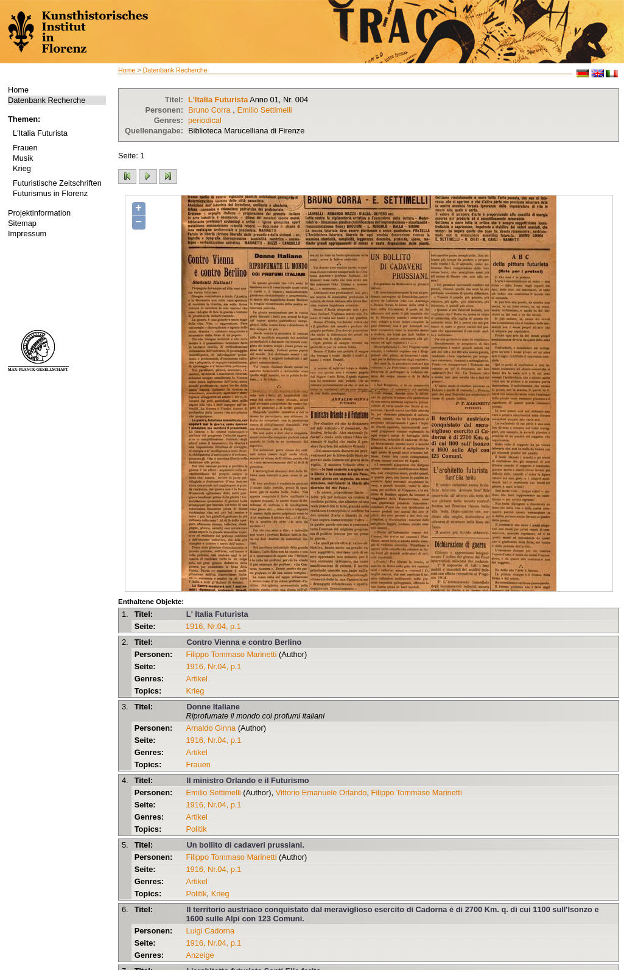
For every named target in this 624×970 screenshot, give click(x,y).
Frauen (25, 147)
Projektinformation (39, 212)
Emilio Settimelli (264, 109)
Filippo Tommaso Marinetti (231, 654)
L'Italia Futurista (40, 133)
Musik (23, 158)
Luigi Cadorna (210, 930)
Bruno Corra (209, 109)
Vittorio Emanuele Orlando (321, 792)
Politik (196, 829)
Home (18, 89)
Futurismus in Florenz (50, 193)
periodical (205, 120)
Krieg (22, 168)
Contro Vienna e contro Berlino (243, 642)
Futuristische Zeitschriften (57, 183)
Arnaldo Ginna (211, 728)
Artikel (197, 678)
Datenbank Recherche (46, 100)
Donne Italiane (212, 706)
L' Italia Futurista (217, 614)
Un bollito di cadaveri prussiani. (245, 844)
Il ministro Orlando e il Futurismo (247, 780)
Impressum (27, 233)
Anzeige (200, 955)
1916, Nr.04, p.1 (213, 626)
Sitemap (22, 223)
